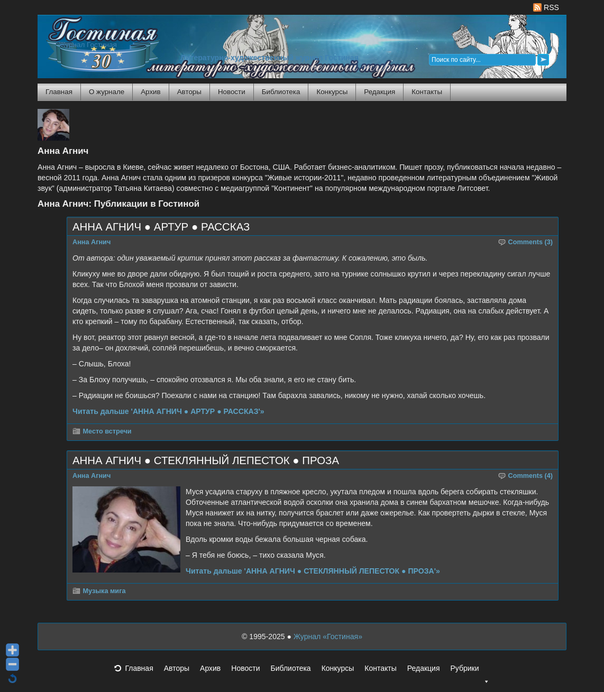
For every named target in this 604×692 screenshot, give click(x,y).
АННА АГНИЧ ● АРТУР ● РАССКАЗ (161, 227)
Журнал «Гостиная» (328, 636)
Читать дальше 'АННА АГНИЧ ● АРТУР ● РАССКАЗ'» (168, 411)
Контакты (426, 92)
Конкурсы (331, 92)
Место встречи (107, 431)
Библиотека (281, 92)
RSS (546, 7)
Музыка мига (104, 591)
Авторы (189, 92)
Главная (58, 92)
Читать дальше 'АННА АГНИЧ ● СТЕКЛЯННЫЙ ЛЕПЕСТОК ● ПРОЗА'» (313, 571)
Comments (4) (530, 475)
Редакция (379, 92)
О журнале (106, 92)
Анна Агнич (91, 242)
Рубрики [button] (469, 671)
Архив (150, 92)
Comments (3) (530, 242)
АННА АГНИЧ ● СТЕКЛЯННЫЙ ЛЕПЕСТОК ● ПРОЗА (205, 460)
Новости (231, 92)
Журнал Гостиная (88, 45)
